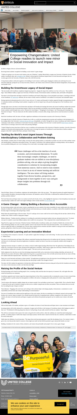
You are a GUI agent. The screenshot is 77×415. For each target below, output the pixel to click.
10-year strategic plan (49, 200)
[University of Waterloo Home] (7, 2)
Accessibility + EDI (34, 393)
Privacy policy (33, 396)
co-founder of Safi (21, 76)
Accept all (60, 404)
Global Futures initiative (67, 122)
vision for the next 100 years (26, 121)
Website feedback (34, 399)
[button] (8, 10)
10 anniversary (14, 97)
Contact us (32, 390)
